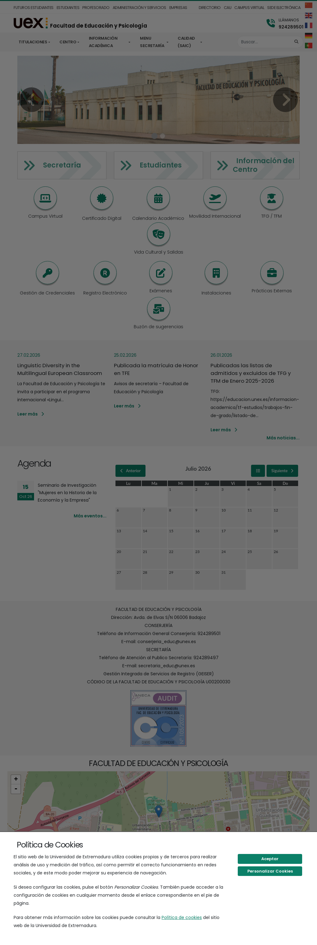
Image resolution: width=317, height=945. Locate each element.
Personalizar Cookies (270, 871)
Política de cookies (182, 917)
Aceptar (270, 859)
